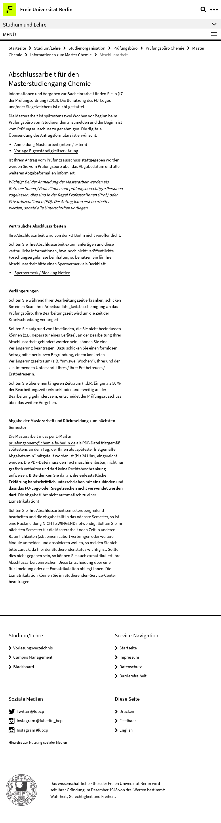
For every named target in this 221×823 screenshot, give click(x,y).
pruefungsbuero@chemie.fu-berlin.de (42, 443)
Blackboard (23, 666)
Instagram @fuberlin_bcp (39, 720)
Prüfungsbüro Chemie (165, 48)
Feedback (127, 720)
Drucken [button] (126, 711)
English (126, 730)
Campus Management (32, 657)
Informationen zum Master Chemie (61, 54)
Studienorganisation (86, 48)
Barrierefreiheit (132, 676)
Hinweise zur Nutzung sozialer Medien (38, 742)
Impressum (129, 657)
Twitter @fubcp (30, 711)
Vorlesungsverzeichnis (33, 648)
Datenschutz (130, 666)
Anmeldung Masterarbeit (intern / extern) (50, 144)
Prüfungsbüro (125, 48)
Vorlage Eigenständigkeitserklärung (46, 150)
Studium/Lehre (47, 48)
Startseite (17, 48)
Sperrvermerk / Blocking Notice (42, 272)
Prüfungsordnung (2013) (36, 100)
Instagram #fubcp (32, 730)
